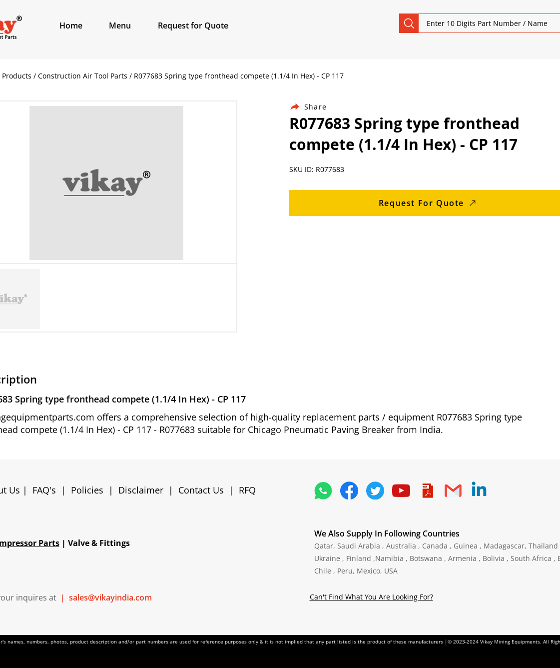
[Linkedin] (479, 491)
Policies (87, 490)
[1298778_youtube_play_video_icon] (401, 491)
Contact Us (201, 490)
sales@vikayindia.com (110, 597)
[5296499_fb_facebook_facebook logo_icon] (349, 491)
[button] (131, 25)
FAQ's (44, 490)
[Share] (314, 106)
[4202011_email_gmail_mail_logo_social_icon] (453, 491)
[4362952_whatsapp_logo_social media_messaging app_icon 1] (323, 491)
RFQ (247, 490)
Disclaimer (143, 490)
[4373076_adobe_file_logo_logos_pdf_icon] (427, 491)
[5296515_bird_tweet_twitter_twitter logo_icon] (375, 491)
